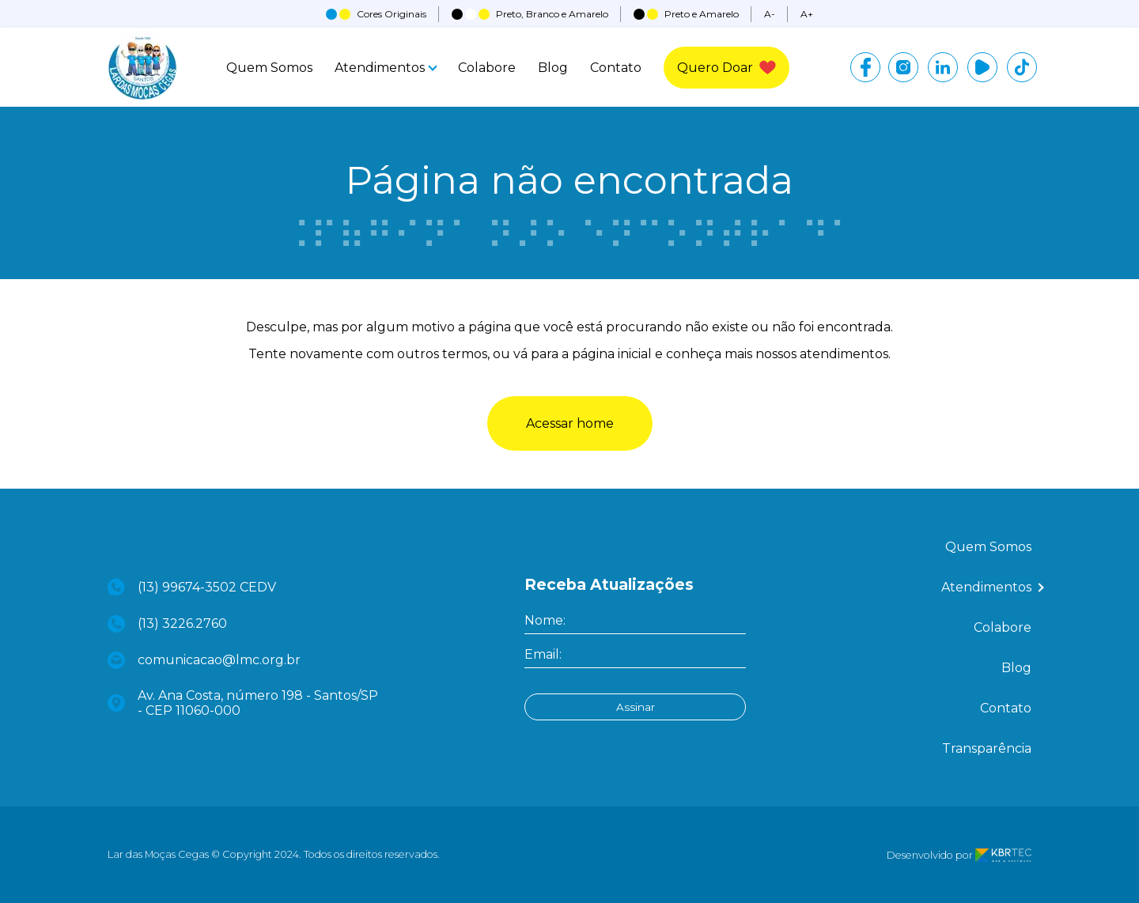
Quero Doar (726, 67)
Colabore (487, 67)
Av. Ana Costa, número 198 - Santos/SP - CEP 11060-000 (243, 703)
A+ (806, 14)
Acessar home (570, 423)
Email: (543, 654)
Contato (615, 67)
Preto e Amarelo (686, 14)
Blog (553, 67)
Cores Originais (376, 14)
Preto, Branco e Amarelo (530, 14)
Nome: (545, 620)
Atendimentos (385, 67)
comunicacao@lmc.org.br (204, 660)
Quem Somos (269, 67)
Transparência (986, 748)
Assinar (635, 707)
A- (769, 14)
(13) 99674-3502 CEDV (192, 587)
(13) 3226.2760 (167, 624)
